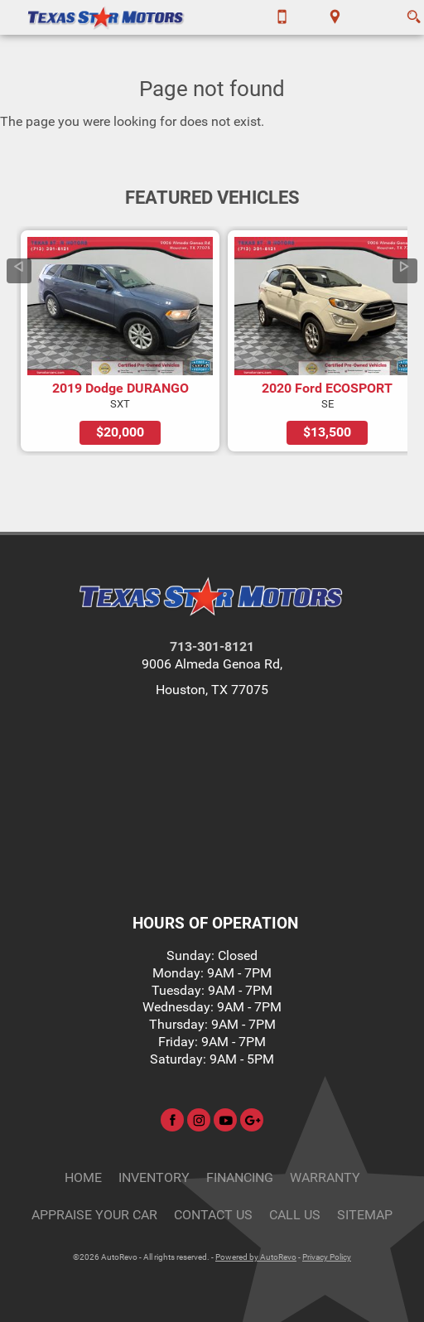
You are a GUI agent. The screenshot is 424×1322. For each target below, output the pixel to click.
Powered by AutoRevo (255, 1257)
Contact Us (213, 1215)
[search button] (413, 11)
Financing (239, 1177)
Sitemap (365, 1215)
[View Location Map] (335, 17)
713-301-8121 (212, 646)
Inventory (154, 1177)
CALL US (294, 1215)
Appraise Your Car (94, 1215)
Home (83, 1177)
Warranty (325, 1177)
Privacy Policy (326, 1257)
